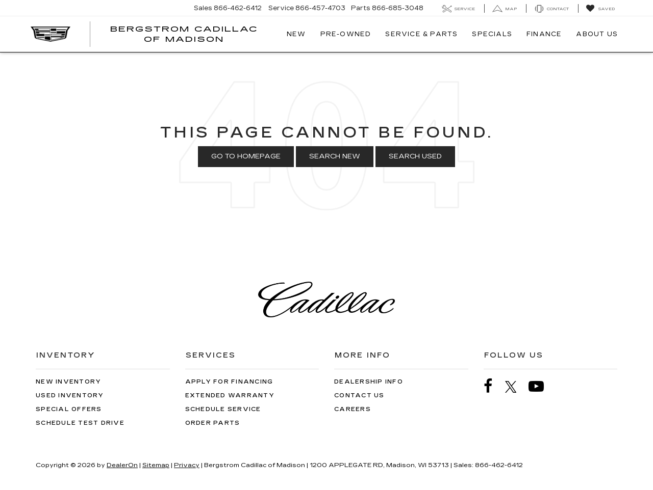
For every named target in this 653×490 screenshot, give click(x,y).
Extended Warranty (229, 395)
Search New (334, 156)
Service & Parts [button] (421, 34)
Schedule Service (223, 409)
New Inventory (68, 381)
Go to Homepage (246, 156)
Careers (352, 409)
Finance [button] (544, 34)
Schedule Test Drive (80, 423)
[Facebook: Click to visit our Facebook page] (493, 386)
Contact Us (359, 395)
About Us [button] (597, 34)
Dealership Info (368, 381)
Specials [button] (492, 34)
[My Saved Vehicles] (600, 8)
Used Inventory (70, 395)
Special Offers (69, 409)
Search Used (415, 156)
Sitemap (155, 465)
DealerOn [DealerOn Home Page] (122, 465)
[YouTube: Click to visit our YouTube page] (541, 386)
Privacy (186, 465)
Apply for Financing (229, 381)
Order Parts (212, 423)
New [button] (296, 34)
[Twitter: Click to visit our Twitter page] (516, 386)
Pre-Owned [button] (345, 34)
